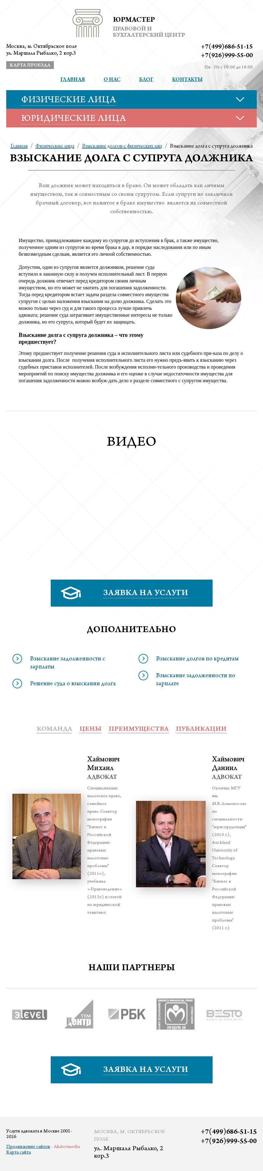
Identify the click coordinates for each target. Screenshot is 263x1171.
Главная (72, 80)
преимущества (139, 729)
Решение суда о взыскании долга (73, 684)
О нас (112, 80)
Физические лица (54, 146)
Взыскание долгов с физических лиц (122, 146)
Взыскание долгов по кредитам (197, 659)
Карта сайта (18, 1152)
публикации (201, 729)
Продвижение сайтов (28, 1147)
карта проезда (30, 65)
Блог (146, 80)
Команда (54, 729)
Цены (90, 729)
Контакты (187, 80)
